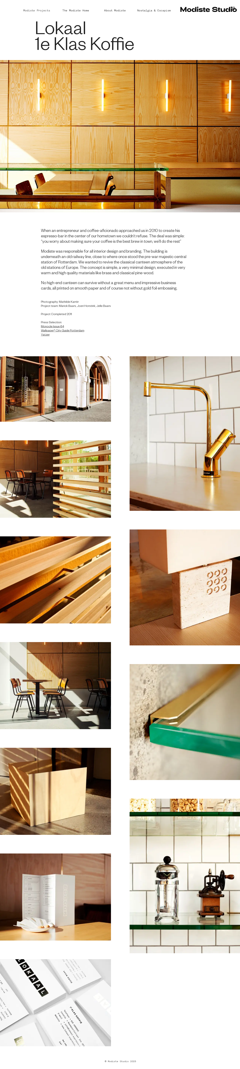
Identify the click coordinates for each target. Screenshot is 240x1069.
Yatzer (45, 335)
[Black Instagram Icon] (233, 8)
